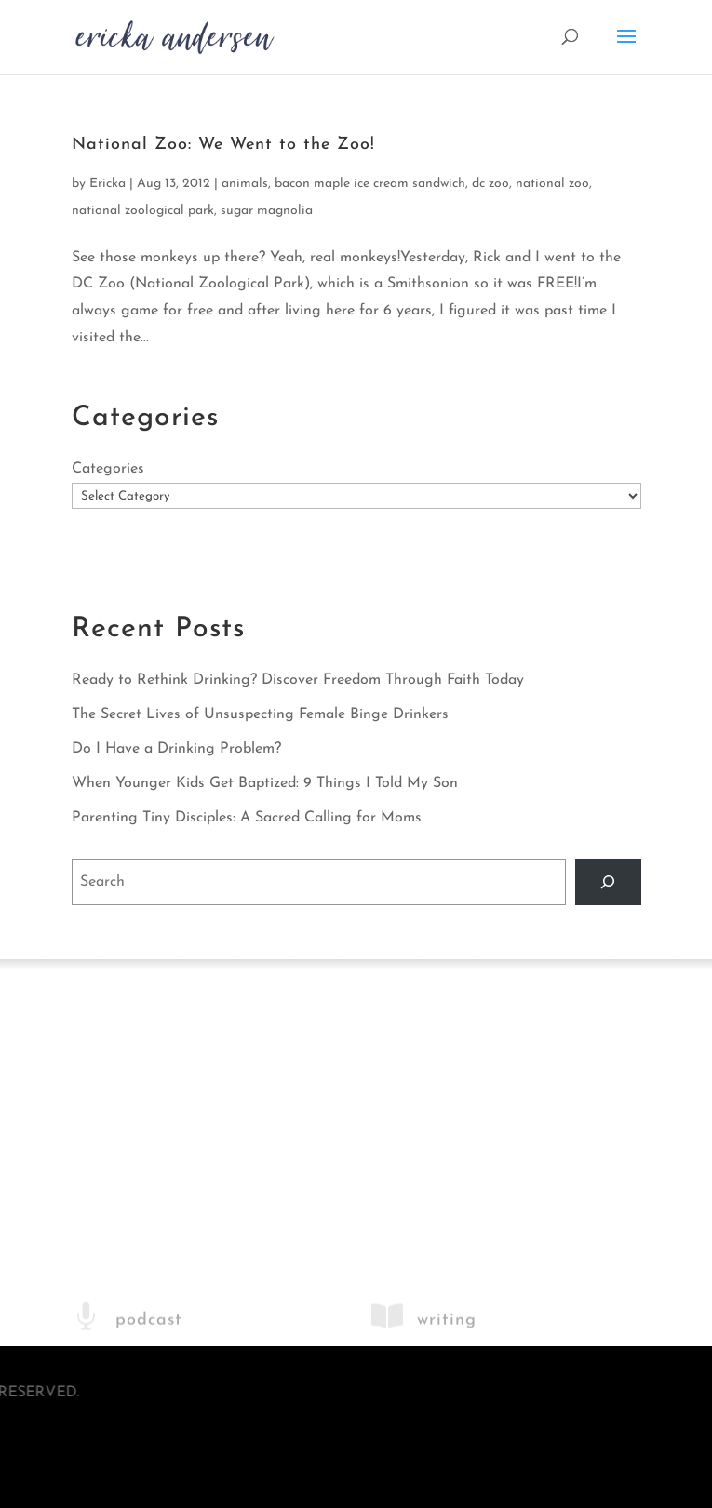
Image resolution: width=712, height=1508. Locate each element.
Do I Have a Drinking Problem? (176, 748)
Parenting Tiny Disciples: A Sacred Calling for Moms (247, 817)
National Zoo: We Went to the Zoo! (223, 144)
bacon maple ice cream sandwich (370, 184)
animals (245, 184)
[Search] (608, 881)
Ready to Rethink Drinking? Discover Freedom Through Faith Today (298, 680)
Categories (108, 468)
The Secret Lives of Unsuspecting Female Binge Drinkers (260, 714)
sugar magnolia (267, 211)
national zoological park (143, 211)
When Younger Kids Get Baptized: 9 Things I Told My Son (265, 783)
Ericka (107, 184)
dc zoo (490, 184)
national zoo (552, 184)
